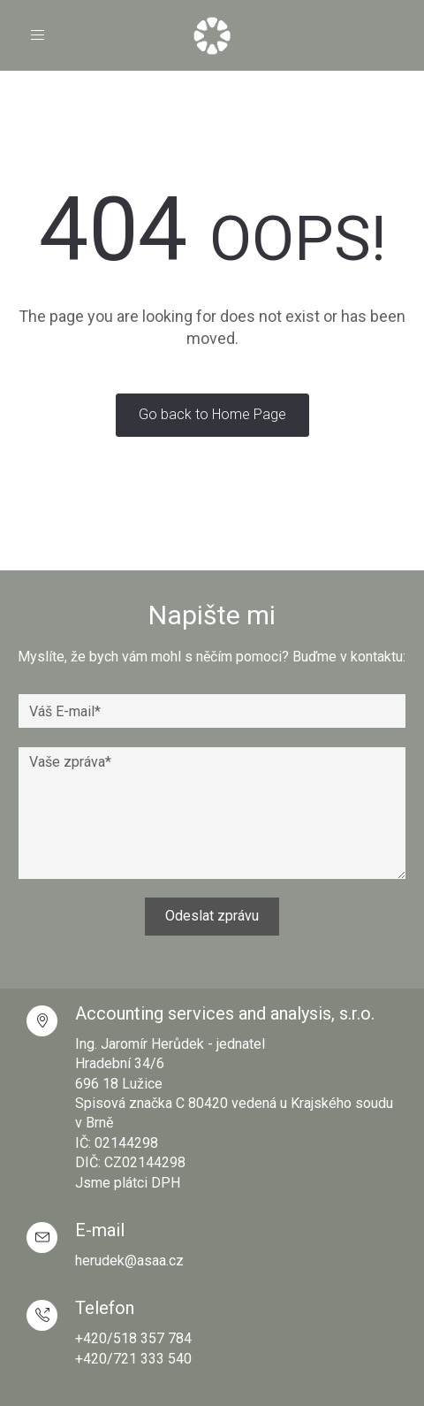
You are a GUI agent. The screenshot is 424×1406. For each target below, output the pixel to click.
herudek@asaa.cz (129, 1260)
